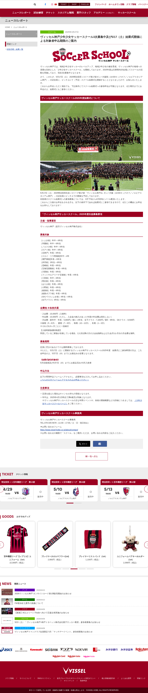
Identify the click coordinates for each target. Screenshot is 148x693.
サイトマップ (69, 681)
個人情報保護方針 (108, 678)
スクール (52, 32)
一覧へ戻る (91, 456)
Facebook (45, 4)
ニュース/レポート (21, 12)
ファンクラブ (25, 628)
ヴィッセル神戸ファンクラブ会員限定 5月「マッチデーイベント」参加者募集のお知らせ (81, 630)
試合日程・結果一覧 (15, 49)
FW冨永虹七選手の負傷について (81, 601)
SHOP (74, 4)
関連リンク (141, 678)
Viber (38, 4)
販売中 (40, 493)
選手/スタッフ (84, 12)
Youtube (55, 4)
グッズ (24, 590)
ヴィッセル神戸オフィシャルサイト (15, 4)
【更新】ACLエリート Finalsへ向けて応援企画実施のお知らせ (81, 611)
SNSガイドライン (44, 678)
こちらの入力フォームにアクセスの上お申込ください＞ (64, 380)
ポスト (83, 444)
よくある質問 (126, 678)
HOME (7, 27)
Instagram (52, 4)
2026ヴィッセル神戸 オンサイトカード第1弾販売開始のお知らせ (81, 592)
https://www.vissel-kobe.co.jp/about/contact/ (59, 430)
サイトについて (25, 678)
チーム (24, 600)
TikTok (48, 4)
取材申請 (83, 681)
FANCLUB (85, 4)
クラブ (24, 609)
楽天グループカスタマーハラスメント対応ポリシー (76, 678)
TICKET (64, 4)
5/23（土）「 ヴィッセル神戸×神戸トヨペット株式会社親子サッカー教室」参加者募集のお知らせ (81, 620)
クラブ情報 (9, 678)
